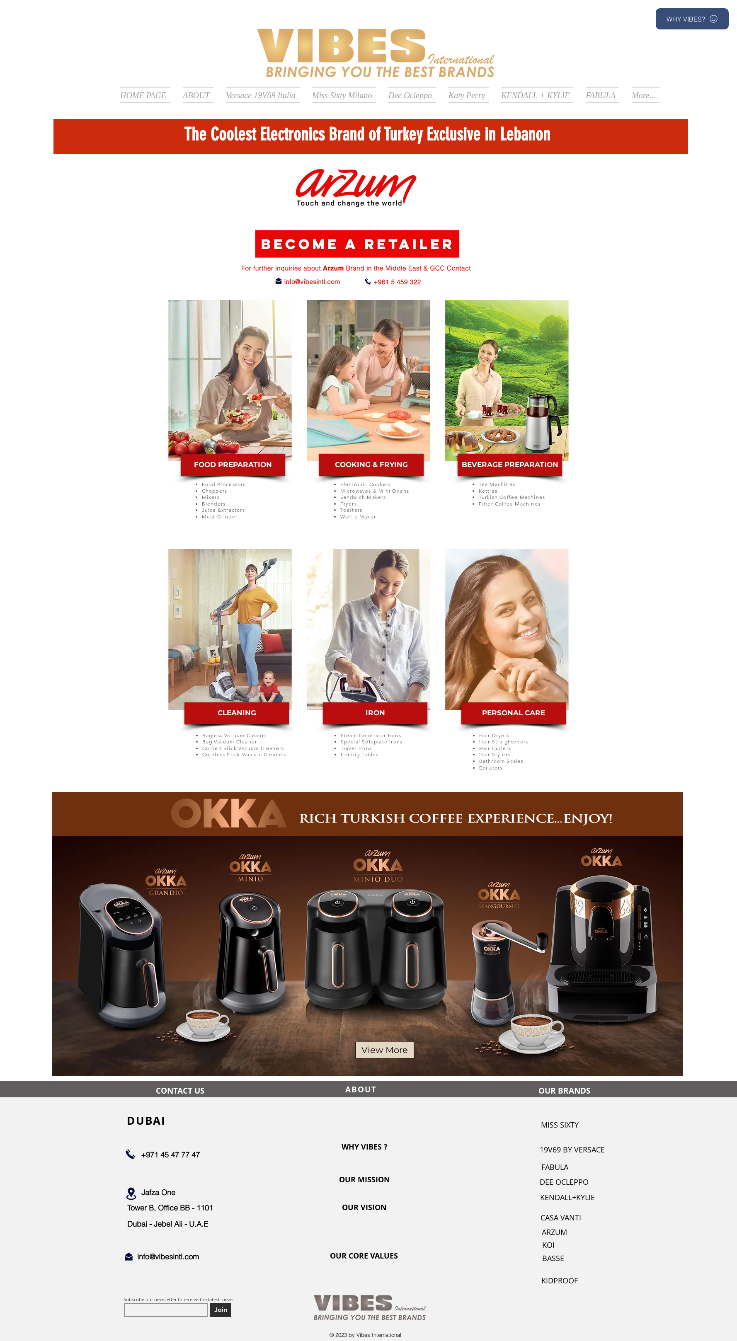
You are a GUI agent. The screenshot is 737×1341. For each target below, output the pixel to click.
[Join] (220, 1310)
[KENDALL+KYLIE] (567, 1197)
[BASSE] (553, 1258)
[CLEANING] (236, 713)
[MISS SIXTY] (559, 1124)
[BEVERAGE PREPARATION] (510, 465)
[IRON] (375, 713)
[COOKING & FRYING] (371, 465)
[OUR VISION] (364, 1207)
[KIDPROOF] (559, 1280)
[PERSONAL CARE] (513, 713)
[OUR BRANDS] (564, 1091)
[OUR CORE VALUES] (364, 1256)
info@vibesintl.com (168, 1256)
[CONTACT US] (179, 1091)
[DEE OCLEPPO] (564, 1182)
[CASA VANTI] (561, 1217)
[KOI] (548, 1245)
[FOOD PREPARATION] (233, 465)
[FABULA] (554, 1167)
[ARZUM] (554, 1232)
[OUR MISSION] (364, 1179)
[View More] (384, 1050)
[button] (692, 18)
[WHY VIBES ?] (364, 1147)
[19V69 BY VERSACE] (572, 1149)
